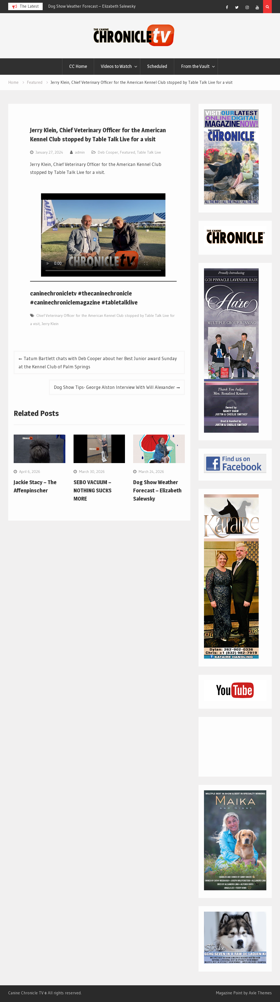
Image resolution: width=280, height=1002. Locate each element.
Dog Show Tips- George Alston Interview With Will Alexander (114, 387)
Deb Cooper (108, 152)
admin (80, 152)
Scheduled (157, 66)
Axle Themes (260, 992)
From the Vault (195, 66)
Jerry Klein (50, 323)
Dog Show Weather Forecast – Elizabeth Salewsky (92, 6)
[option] (97, 6)
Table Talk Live (149, 152)
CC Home (78, 66)
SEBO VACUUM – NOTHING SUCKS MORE (93, 490)
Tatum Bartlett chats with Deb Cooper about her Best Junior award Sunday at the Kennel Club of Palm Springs (98, 362)
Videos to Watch (116, 66)
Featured (127, 152)
